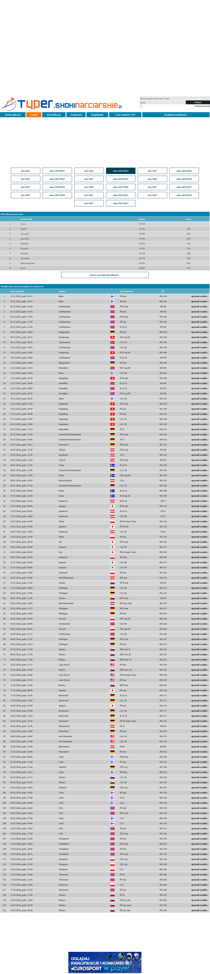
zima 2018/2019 (57, 187)
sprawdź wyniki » (199, 296)
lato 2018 (89, 187)
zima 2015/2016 (57, 195)
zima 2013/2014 (184, 195)
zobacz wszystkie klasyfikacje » (105, 275)
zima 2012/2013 (120, 203)
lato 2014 (152, 195)
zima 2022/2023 (184, 171)
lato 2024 (89, 171)
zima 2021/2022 (57, 179)
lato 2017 (152, 187)
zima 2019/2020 (184, 179)
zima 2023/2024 (120, 171)
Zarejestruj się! (202, 106)
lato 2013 (89, 203)
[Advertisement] (105, 48)
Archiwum (76, 114)
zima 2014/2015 (120, 195)
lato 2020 (152, 179)
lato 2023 (152, 171)
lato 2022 (25, 179)
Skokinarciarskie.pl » (175, 114)
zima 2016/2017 (184, 187)
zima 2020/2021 (120, 179)
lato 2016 (25, 195)
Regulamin (97, 114)
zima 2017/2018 (120, 187)
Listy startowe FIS (125, 114)
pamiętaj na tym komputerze (156, 106)
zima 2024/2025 (57, 171)
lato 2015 (89, 195)
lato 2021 (89, 179)
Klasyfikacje (54, 114)
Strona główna (13, 114)
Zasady (34, 114)
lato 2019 (25, 187)
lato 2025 (25, 171)
